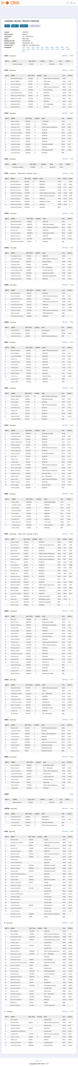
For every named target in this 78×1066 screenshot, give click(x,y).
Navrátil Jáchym (15, 1005)
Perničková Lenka (16, 1042)
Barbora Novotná (15, 899)
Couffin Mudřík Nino (17, 370)
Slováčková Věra (15, 190)
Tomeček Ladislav (15, 994)
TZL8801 (26, 605)
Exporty (14, 26)
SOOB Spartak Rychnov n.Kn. (52, 940)
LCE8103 (28, 642)
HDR (23, 51)
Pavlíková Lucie (15, 141)
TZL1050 (28, 147)
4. (5, 87)
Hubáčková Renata (16, 196)
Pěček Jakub (15, 502)
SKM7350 (29, 273)
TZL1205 (27, 410)
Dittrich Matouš (15, 433)
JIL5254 (27, 330)
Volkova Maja (15, 121)
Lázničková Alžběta (17, 167)
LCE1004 (28, 479)
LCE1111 (27, 448)
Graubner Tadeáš (16, 593)
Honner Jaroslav (16, 516)
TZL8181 (27, 190)
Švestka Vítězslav (16, 625)
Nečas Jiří (14, 562)
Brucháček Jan (15, 407)
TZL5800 (27, 731)
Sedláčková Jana (16, 267)
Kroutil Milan (14, 713)
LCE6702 (27, 742)
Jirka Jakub (14, 636)
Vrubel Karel (14, 739)
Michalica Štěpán (16, 465)
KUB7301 (28, 625)
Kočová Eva (14, 230)
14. (5, 470)
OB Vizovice (47, 81)
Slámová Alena (14, 951)
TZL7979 (27, 187)
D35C (47, 47)
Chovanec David (15, 568)
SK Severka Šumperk (48, 453)
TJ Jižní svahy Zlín (47, 270)
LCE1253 (30, 78)
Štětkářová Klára (15, 980)
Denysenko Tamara (16, 299)
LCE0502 (26, 545)
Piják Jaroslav (15, 751)
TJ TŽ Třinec (45, 121)
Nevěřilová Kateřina (16, 193)
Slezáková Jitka (15, 310)
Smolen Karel (14, 602)
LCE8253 (31, 951)
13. (5, 468)
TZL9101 (26, 562)
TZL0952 (28, 133)
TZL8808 (26, 548)
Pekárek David (15, 439)
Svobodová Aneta (16, 851)
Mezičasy (65, 56)
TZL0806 (31, 931)
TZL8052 (27, 184)
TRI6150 (29, 299)
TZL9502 (26, 568)
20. (6, 596)
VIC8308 (28, 662)
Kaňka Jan (14, 413)
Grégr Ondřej (14, 879)
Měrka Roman (15, 662)
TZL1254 (30, 107)
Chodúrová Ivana (15, 959)
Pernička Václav (15, 576)
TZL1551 (31, 64)
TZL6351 (29, 293)
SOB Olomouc (46, 702)
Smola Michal (15, 565)
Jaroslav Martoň (15, 948)
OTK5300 (29, 771)
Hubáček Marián (16, 448)
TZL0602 (26, 576)
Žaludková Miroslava (17, 316)
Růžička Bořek (15, 373)
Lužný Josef (14, 779)
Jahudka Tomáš (16, 505)
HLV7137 (31, 994)
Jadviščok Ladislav (16, 702)
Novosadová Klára (16, 133)
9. (5, 101)
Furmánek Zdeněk (16, 708)
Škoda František (15, 470)
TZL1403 (28, 370)
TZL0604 (26, 588)
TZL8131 (26, 565)
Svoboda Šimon (15, 362)
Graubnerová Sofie (16, 908)
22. (6, 899)
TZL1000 (28, 439)
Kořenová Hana (15, 147)
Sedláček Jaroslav (16, 693)
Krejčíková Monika (16, 307)
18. (5, 482)
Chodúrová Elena (16, 84)
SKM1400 (28, 822)
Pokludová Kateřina (16, 999)
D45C (52, 47)
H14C (28, 49)
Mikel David (14, 550)
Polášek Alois (14, 840)
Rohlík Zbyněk (14, 971)
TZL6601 (28, 671)
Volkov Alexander (16, 665)
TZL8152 (29, 241)
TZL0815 (28, 505)
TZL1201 (27, 407)
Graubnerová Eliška (16, 207)
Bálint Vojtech (15, 485)
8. (5, 98)
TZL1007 (28, 462)
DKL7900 (26, 590)
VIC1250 (30, 98)
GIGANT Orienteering (45, 602)
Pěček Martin (14, 659)
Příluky (44, 691)
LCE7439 (26, 585)
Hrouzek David (15, 822)
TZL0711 (28, 510)
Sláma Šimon (14, 545)
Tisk (6, 26)
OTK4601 (29, 785)
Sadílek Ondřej (15, 645)
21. (5, 599)
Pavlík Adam (15, 513)
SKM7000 (29, 633)
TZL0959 (28, 130)
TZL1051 (28, 135)
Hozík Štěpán (14, 931)
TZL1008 (28, 442)
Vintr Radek (14, 696)
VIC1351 (30, 81)
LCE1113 (28, 470)
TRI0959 (28, 121)
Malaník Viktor (15, 416)
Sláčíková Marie (15, 945)
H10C (67, 47)
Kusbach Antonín (16, 731)
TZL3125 (30, 802)
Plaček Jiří (14, 410)
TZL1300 (28, 365)
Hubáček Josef (15, 553)
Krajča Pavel (14, 733)
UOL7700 (28, 702)
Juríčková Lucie (15, 1025)
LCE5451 (29, 296)
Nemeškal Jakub (15, 914)
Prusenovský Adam (16, 937)
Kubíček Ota (14, 367)
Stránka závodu (35, 26)
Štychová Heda (15, 107)
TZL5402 (28, 699)
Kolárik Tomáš (15, 542)
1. (5, 64)
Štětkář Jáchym (15, 482)
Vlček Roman (14, 633)
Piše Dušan (14, 742)
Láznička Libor (15, 736)
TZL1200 (27, 402)
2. (5, 81)
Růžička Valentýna (16, 882)
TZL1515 (28, 359)
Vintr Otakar (14, 365)
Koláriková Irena (15, 293)
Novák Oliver (14, 379)
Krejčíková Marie (15, 199)
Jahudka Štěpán (16, 419)
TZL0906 (28, 487)
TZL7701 (28, 696)
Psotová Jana (14, 991)
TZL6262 (29, 307)
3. (5, 84)
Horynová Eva (15, 330)
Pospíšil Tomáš (15, 453)
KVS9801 (26, 599)
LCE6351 (29, 310)
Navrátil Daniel (14, 974)
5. (5, 90)
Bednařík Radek (15, 688)
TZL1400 (28, 362)
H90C (63, 49)
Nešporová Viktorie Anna (18, 95)
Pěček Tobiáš (15, 399)
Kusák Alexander (16, 450)
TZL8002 (26, 582)
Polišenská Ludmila (16, 954)
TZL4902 (29, 788)
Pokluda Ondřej (15, 1028)
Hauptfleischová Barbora (18, 1031)
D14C (33, 47)
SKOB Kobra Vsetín (45, 201)
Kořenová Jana (14, 968)
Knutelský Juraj (15, 473)
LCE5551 (27, 336)
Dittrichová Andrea (16, 224)
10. (5, 104)
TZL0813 (28, 508)
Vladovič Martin (15, 857)
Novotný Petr (14, 671)
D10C (23, 47)
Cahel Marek (14, 556)
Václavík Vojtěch (16, 510)
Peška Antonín (15, 768)
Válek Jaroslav (15, 782)
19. (5, 485)
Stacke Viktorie (15, 87)
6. (5, 93)
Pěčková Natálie (15, 868)
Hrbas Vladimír (15, 765)
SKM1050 (28, 144)
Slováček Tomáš (15, 582)
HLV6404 (28, 693)
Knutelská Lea (15, 90)
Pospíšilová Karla (15, 985)
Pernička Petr (14, 628)
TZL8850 (27, 204)
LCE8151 (27, 196)
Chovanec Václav (16, 579)
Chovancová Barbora (17, 894)
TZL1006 (28, 456)
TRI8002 (28, 665)
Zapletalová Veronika (17, 842)
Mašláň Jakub (15, 650)
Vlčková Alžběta (15, 81)
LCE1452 (31, 842)
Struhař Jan (14, 459)
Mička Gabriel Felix (16, 442)
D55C (57, 47)
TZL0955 (28, 138)
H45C (47, 49)
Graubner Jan (15, 668)
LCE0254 (27, 193)
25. (6, 908)
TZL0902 (28, 436)
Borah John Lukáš (16, 468)
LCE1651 (31, 854)
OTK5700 (27, 733)
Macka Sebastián (16, 396)
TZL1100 (27, 416)
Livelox (72, 56)
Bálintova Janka (15, 239)
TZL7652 (28, 279)
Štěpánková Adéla (16, 98)
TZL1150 (30, 95)
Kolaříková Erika (15, 150)
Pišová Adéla (14, 934)
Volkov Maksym (16, 522)
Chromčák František (17, 776)
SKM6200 (28, 745)
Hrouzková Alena (16, 233)
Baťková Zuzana (15, 236)
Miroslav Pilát (14, 590)
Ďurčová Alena (15, 262)
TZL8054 (31, 977)
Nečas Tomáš (15, 605)
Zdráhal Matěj (15, 487)
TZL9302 (26, 542)
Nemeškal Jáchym (16, 825)
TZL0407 (26, 593)
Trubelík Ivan (14, 1034)
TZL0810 (28, 513)
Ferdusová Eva (15, 302)
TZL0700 (28, 519)
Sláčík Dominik (15, 891)
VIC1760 (31, 888)
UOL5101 (29, 774)
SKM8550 (30, 233)
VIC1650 (27, 819)
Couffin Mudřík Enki (16, 862)
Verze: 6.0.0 (38, 1061)
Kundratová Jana (16, 256)
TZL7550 (29, 230)
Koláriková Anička (16, 885)
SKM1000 (28, 433)
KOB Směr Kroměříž (47, 144)
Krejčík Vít (14, 359)
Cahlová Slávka (15, 296)
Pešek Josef (14, 479)
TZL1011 (28, 459)
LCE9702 (31, 1034)
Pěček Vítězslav (15, 673)
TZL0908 (28, 468)
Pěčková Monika (15, 273)
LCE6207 (27, 728)
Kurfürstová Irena (16, 221)
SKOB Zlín (52, 64)
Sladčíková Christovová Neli (18, 962)
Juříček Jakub (14, 942)
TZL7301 (28, 639)
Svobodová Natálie (16, 93)
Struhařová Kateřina (16, 977)
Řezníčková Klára (16, 130)
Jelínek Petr (14, 788)
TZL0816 (28, 528)
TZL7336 (28, 628)
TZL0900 (28, 450)
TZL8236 (28, 668)
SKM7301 (28, 659)
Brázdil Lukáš (15, 476)
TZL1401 (31, 857)
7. (5, 95)
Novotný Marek (15, 639)
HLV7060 (28, 267)
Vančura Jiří (14, 848)
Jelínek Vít (14, 711)
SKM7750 (29, 224)
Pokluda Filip (14, 877)
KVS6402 (27, 748)
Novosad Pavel (15, 648)
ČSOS (47, 1064)
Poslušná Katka (15, 135)
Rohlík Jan (14, 599)
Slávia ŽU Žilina (48, 90)
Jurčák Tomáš (15, 1037)
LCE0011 (26, 559)
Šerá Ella (13, 845)
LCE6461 (29, 302)
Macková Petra (15, 227)
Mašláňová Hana (15, 187)
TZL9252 (27, 199)
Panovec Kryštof (15, 559)
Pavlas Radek (15, 631)
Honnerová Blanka (15, 184)
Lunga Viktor (14, 462)
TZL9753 (27, 181)
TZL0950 (28, 153)
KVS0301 (31, 971)
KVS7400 (28, 708)
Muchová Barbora (15, 201)
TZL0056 (27, 207)
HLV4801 (29, 768)
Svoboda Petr (15, 656)
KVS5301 (29, 765)
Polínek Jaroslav (16, 771)
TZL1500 (28, 356)
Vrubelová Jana (15, 264)
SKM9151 (31, 962)
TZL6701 (27, 736)
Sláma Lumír (14, 642)
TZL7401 (28, 648)
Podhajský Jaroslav (16, 653)
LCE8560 (29, 227)
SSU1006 (28, 453)
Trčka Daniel (14, 405)
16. (5, 476)
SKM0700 (29, 502)
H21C (37, 49)
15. (5, 473)
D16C (37, 47)
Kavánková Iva (14, 181)
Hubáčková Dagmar (17, 259)
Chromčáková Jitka (16, 270)
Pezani (46, 917)
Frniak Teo (14, 376)
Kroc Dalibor (14, 1020)
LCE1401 (27, 825)
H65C (58, 49)
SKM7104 (28, 673)
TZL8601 (26, 573)
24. (6, 905)
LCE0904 (28, 465)
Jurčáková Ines (15, 902)
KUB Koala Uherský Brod (49, 276)
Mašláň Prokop (15, 445)
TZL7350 (28, 256)
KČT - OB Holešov (49, 104)
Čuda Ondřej (15, 528)
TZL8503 (28, 631)
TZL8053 (29, 221)
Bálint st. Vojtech (16, 705)
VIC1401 (28, 367)
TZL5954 (29, 316)
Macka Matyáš (15, 350)
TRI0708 (28, 522)
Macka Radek (15, 1022)
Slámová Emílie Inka (17, 78)
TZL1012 (28, 482)
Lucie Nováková (15, 911)
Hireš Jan (13, 596)
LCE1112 (27, 396)
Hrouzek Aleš (14, 871)
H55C (52, 49)
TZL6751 (29, 304)
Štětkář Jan (13, 1002)
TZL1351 (30, 84)
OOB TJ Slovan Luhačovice (51, 78)
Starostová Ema (15, 817)
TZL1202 (27, 413)
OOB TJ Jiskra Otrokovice (49, 645)
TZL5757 (27, 333)
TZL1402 (28, 382)
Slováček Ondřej (16, 436)
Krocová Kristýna (15, 988)
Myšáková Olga (15, 144)
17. (5, 479)
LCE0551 (31, 934)
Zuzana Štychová (15, 957)
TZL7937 (28, 656)
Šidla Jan (13, 619)
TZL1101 (27, 419)
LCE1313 (28, 350)
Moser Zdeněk (15, 745)
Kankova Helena (15, 965)
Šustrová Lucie (14, 997)
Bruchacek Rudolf (16, 691)
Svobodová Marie (15, 982)
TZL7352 (28, 264)
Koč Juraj (13, 456)
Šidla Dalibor (14, 402)
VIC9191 (31, 945)
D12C (28, 47)
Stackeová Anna (16, 336)
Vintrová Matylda (17, 64)
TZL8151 (29, 236)
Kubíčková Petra (15, 819)
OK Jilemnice (45, 330)
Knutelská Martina (16, 1045)
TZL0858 (32, 167)
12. (5, 465)
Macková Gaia (15, 854)
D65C (62, 47)
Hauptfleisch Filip (15, 940)
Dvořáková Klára (15, 104)
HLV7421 (28, 713)
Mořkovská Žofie (15, 101)
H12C (23, 49)
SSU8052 (32, 985)
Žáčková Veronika (16, 917)
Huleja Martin (14, 588)
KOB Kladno (42, 590)
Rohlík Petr (14, 748)
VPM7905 (28, 636)
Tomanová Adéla (16, 865)
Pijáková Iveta (15, 313)
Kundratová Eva (15, 153)
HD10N (68, 49)
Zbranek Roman (15, 548)
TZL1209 (28, 379)
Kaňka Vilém (14, 382)
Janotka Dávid (16, 525)
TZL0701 (28, 516)
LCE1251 (30, 87)
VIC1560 (27, 817)
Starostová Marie (16, 888)
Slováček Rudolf (15, 699)
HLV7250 (31, 954)
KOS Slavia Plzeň (47, 636)
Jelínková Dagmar (16, 333)
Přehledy (23, 26)
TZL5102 (28, 711)
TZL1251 (30, 93)
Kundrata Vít (15, 519)
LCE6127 (26, 553)
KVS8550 (27, 201)
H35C (42, 49)
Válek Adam (14, 859)
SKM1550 (31, 868)
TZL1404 (28, 373)
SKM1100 (27, 399)
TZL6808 (28, 619)
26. (6, 911)
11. (5, 107)
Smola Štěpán (15, 353)
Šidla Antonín (15, 785)
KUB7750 (28, 276)
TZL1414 (28, 353)
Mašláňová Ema (15, 138)
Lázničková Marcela (17, 304)
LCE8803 (26, 556)
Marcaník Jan (15, 570)
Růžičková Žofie (15, 124)
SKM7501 (28, 622)
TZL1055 (28, 141)
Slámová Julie (15, 127)
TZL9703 (26, 550)
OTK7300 (28, 645)
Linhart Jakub (15, 508)
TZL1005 (28, 445)
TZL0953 (28, 124)
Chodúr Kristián (15, 905)
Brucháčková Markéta (17, 241)
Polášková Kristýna (16, 204)
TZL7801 (28, 650)
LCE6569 (28, 259)
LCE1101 (27, 405)
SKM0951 (28, 150)
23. (6, 902)
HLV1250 (30, 104)
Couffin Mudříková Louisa (18, 874)
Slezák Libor (14, 728)
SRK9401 (31, 940)
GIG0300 (26, 602)
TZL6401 (27, 739)
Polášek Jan (14, 573)
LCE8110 (31, 1022)
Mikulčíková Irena (16, 276)
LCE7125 (28, 688)
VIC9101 (31, 1037)
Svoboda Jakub (15, 897)
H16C (33, 49)
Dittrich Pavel (14, 622)
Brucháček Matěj (16, 356)
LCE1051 (28, 127)
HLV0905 (28, 476)
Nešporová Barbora (16, 279)
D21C (42, 47)
